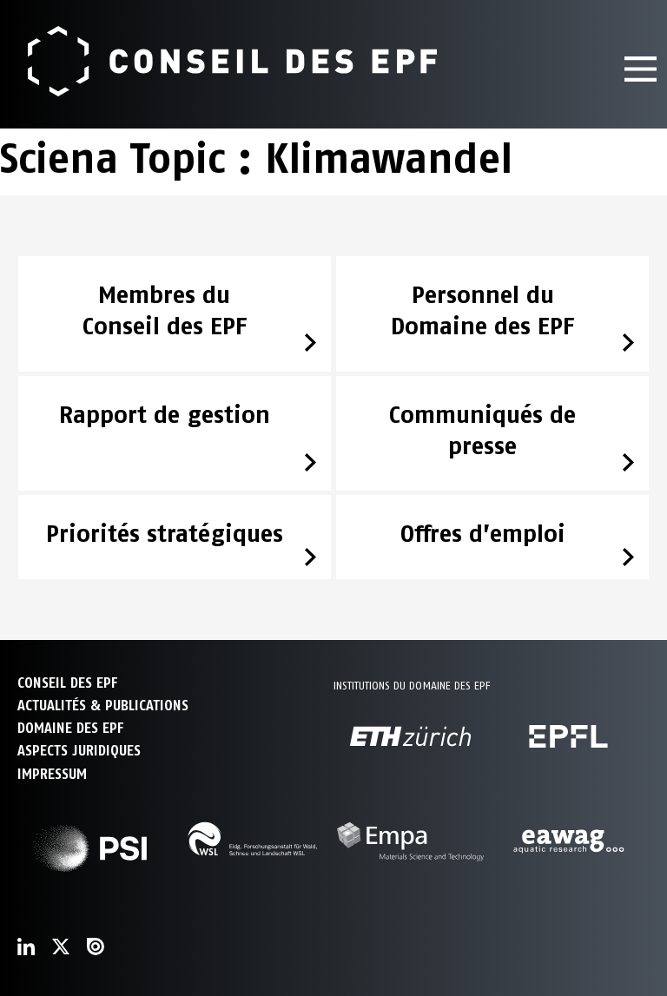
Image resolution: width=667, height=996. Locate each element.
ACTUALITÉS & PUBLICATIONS (102, 705)
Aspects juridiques (79, 750)
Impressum (52, 774)
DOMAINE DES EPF (70, 728)
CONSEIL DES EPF (67, 683)
